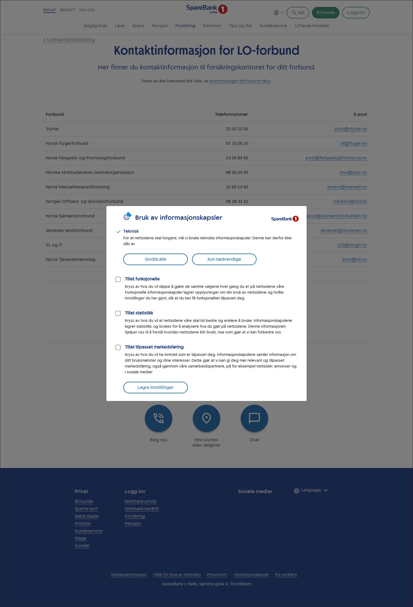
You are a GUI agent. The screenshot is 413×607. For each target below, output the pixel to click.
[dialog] (206, 303)
